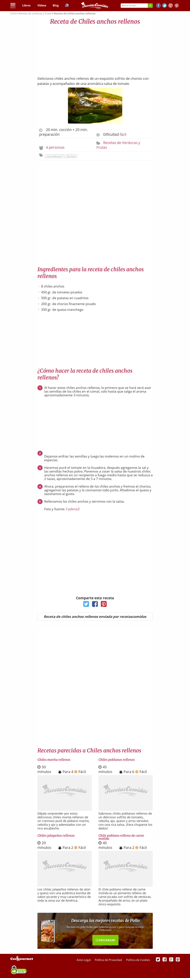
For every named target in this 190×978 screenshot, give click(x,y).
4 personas (55, 147)
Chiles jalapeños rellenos (56, 836)
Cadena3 (72, 509)
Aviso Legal (84, 960)
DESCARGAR (105, 940)
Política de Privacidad (109, 960)
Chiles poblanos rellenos (116, 760)
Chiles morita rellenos (53, 760)
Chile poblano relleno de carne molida (121, 837)
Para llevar (70, 156)
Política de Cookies (138, 960)
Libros (26, 5)
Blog (56, 5)
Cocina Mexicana (54, 156)
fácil (123, 134)
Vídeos (41, 5)
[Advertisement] (95, 49)
